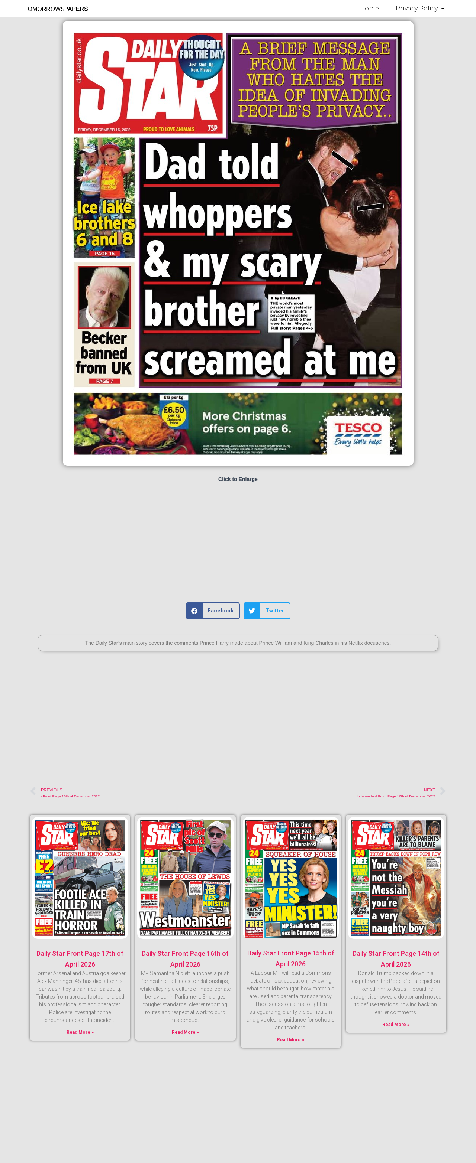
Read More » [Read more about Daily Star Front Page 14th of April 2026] (395, 1024)
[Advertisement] (238, 543)
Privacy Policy (420, 8)
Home (369, 8)
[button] (213, 610)
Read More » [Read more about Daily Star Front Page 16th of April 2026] (185, 1032)
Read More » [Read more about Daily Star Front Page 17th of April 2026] (80, 1032)
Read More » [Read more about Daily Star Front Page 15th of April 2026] (290, 1039)
